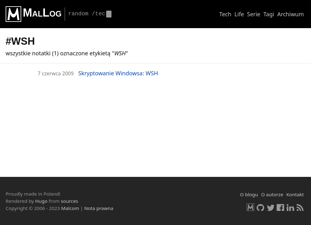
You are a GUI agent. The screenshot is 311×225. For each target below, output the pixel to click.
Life (239, 14)
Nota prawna (98, 208)
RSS (300, 207)
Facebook (280, 207)
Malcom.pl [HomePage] (250, 207)
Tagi (269, 14)
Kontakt (295, 194)
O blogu (249, 194)
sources (69, 201)
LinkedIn (290, 207)
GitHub (260, 207)
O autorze (272, 194)
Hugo (41, 201)
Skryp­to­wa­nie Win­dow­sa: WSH (118, 73)
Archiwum (290, 14)
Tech (225, 14)
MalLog (42, 12)
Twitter (270, 207)
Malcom (70, 208)
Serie (253, 14)
